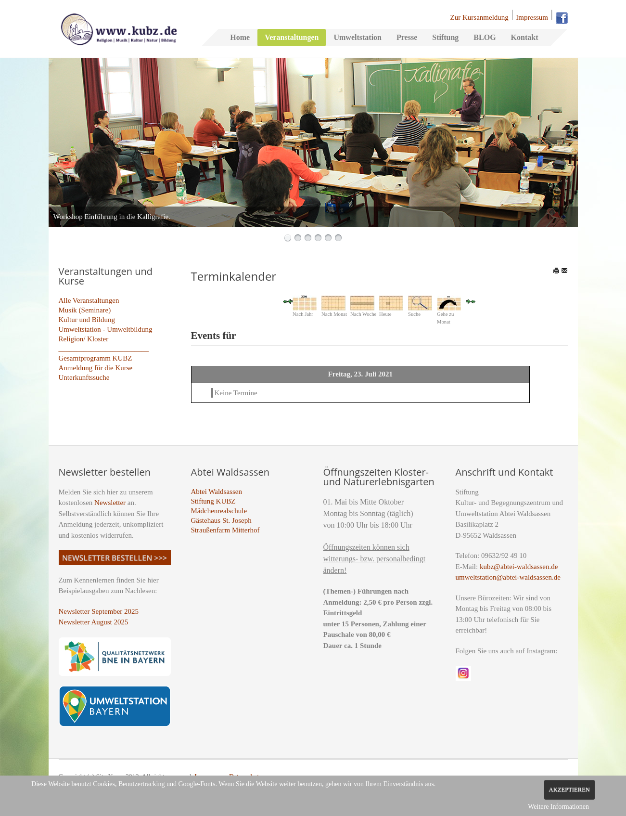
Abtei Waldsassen (216, 491)
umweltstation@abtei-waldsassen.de (508, 577)
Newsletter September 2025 (99, 611)
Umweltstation (357, 37)
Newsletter (110, 502)
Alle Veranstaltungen (89, 300)
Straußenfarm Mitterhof (225, 530)
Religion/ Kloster (84, 339)
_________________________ (104, 348)
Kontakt (524, 37)
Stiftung (445, 37)
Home (240, 37)
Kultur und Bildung (87, 320)
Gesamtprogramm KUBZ (95, 358)
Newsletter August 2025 (93, 622)
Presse (406, 37)
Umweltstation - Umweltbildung (106, 329)
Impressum (532, 17)
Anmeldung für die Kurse (96, 368)
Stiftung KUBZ (213, 501)
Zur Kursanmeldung (479, 17)
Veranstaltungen (292, 37)
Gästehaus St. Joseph (221, 520)
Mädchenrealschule (219, 511)
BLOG (484, 37)
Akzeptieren (569, 789)
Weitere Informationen (558, 806)
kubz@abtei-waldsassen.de (519, 566)
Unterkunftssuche (84, 377)
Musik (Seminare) (85, 310)
